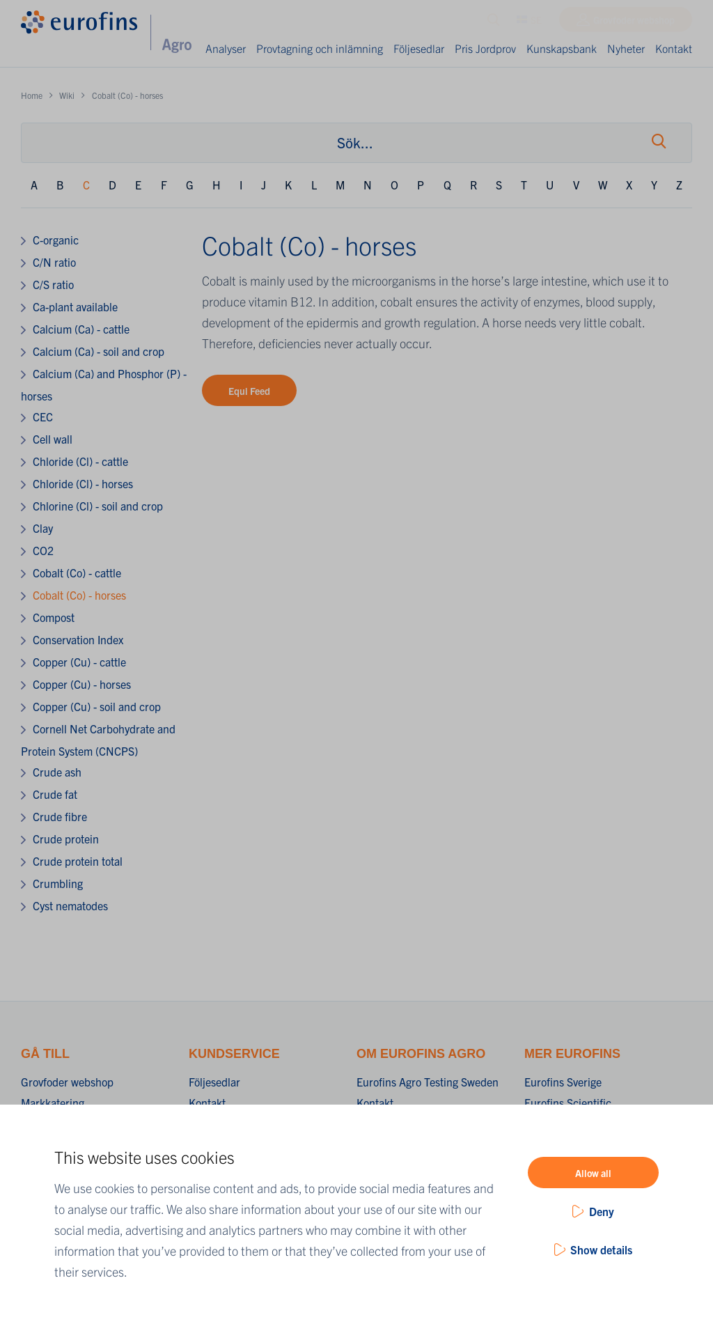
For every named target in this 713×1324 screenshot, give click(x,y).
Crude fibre (60, 816)
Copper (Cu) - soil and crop (97, 706)
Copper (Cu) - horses (82, 684)
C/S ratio (53, 284)
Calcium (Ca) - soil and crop (98, 351)
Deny (601, 1211)
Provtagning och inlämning (296, 56)
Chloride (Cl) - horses (83, 483)
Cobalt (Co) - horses (79, 595)
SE (529, 23)
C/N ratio (54, 262)
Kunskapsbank (561, 48)
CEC (43, 416)
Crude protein (66, 839)
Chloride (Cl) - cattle (80, 461)
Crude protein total (78, 861)
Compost (54, 617)
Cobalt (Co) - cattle (77, 572)
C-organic (56, 240)
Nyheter (626, 48)
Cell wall (52, 439)
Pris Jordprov (475, 56)
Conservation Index (78, 639)
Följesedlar (419, 48)
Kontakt (673, 48)
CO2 (43, 550)
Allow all (593, 1173)
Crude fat (55, 794)
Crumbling (58, 883)
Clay (43, 528)
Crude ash (57, 772)
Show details (601, 1249)
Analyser (227, 48)
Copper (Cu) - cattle (79, 662)
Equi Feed (249, 390)
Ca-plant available (75, 306)
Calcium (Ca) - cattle (81, 329)
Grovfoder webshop (634, 23)
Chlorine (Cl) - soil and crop (98, 506)
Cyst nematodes (70, 905)
